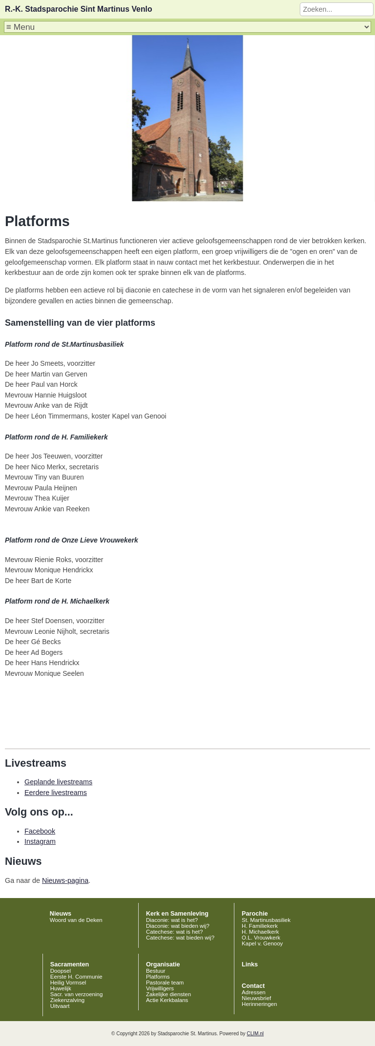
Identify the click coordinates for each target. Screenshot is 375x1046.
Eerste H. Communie (76, 977)
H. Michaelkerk (260, 932)
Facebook (39, 831)
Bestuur (156, 971)
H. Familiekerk (260, 926)
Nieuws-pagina (65, 880)
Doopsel (60, 971)
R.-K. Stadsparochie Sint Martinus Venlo (78, 9)
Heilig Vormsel (68, 982)
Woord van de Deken (76, 920)
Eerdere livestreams (55, 792)
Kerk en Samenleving (177, 913)
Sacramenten (69, 964)
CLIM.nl (255, 1033)
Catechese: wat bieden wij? (180, 938)
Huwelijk (60, 988)
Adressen (254, 992)
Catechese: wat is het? (174, 932)
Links (250, 964)
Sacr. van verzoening (76, 994)
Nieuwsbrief (256, 998)
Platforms (158, 977)
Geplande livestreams (58, 782)
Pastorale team (165, 982)
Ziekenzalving (67, 1000)
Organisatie (163, 964)
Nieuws (60, 913)
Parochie (255, 913)
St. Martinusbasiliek (266, 920)
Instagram (40, 841)
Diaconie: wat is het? (172, 920)
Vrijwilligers (160, 988)
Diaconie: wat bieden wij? (177, 926)
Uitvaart (60, 1006)
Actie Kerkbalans (167, 1000)
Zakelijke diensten (168, 994)
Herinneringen (259, 1004)
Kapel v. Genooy (262, 943)
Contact (253, 986)
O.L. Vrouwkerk (261, 938)
